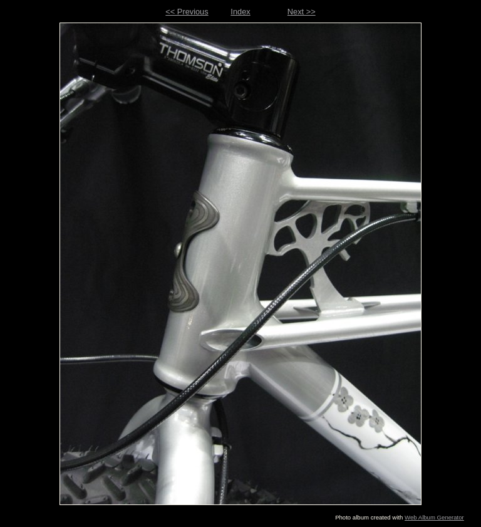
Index (240, 11)
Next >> (301, 11)
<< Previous (186, 11)
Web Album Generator (434, 517)
